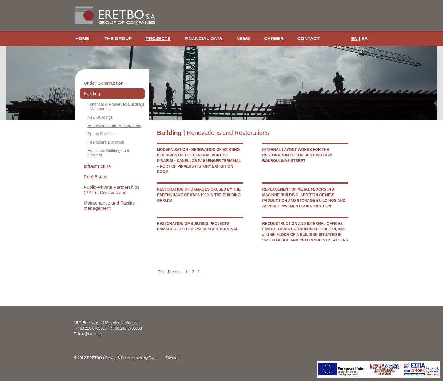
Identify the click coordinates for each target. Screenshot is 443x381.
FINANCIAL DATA (203, 38)
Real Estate (96, 176)
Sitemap (172, 358)
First (161, 272)
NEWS (243, 38)
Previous (175, 272)
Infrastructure (97, 166)
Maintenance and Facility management (109, 205)
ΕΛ (364, 38)
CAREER (273, 38)
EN (354, 38)
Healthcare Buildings (105, 142)
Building (92, 93)
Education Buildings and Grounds (108, 152)
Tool (152, 358)
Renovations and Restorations (114, 125)
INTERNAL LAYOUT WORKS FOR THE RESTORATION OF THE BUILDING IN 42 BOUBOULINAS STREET (297, 155)
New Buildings (100, 117)
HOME (82, 38)
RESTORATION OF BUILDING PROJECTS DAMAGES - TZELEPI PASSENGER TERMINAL (197, 226)
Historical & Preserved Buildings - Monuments (115, 106)
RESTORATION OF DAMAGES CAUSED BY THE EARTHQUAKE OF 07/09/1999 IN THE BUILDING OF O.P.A (199, 195)
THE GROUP (118, 38)
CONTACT (308, 38)
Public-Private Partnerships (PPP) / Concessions (111, 189)
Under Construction (103, 83)
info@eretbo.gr (90, 334)
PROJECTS (158, 38)
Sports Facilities (101, 134)
